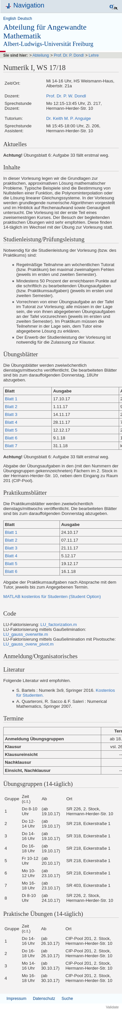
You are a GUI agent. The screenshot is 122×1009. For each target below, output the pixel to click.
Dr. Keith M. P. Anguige (68, 118)
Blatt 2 (11, 406)
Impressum (16, 998)
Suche (67, 998)
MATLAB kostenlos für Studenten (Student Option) (52, 596)
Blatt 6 (11, 437)
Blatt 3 (11, 414)
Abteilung (41, 55)
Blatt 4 (11, 422)
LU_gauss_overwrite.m (25, 634)
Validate (112, 1007)
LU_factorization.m (58, 624)
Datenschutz (44, 998)
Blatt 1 (11, 398)
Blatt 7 (11, 445)
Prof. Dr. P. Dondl (69, 55)
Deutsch (25, 18)
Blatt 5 (11, 430)
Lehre (94, 55)
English (9, 18)
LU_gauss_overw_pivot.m (28, 644)
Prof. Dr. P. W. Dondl (66, 95)
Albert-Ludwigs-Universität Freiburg (48, 43)
